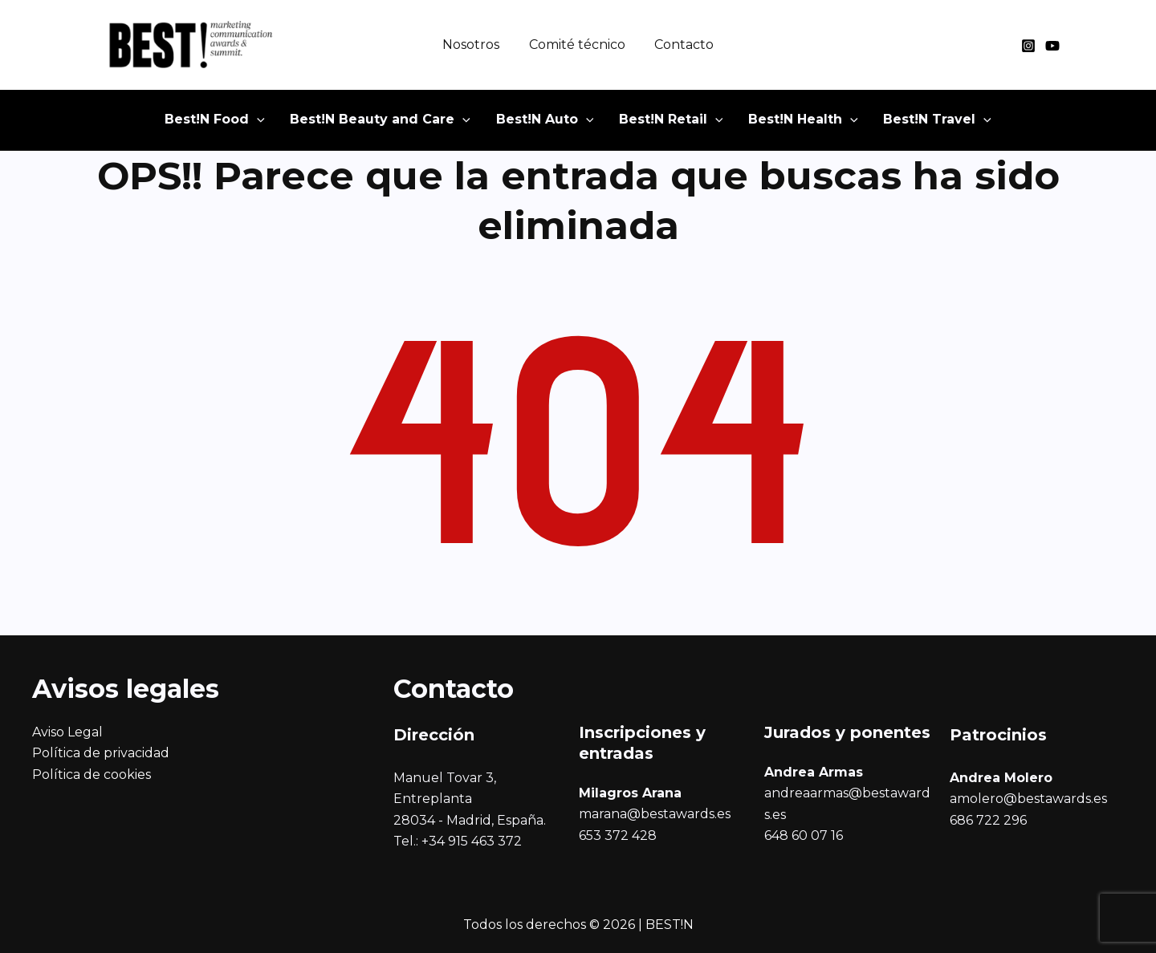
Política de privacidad (100, 752)
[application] (280, 124)
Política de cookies (91, 774)
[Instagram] (1028, 46)
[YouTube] (1052, 46)
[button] (238, 124)
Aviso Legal (67, 732)
